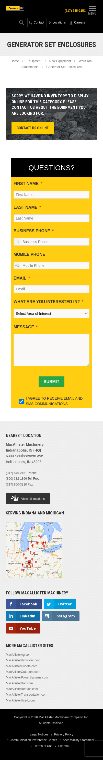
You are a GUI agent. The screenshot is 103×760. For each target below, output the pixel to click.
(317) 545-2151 (75, 11)
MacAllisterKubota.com (21, 666)
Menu (92, 9)
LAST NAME (25, 207)
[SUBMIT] (51, 381)
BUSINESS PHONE (32, 231)
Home (15, 61)
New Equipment (60, 61)
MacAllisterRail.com (19, 683)
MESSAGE (24, 327)
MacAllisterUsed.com (20, 700)
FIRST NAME (26, 183)
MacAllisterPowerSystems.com (27, 677)
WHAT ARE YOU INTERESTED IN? (47, 302)
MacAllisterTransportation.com (26, 694)
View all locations (28, 498)
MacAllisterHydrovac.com (23, 660)
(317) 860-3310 (16, 484)
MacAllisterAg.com (18, 655)
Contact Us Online (33, 128)
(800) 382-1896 (16, 478)
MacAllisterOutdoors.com (23, 672)
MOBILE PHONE (29, 254)
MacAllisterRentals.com (22, 689)
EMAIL (20, 278)
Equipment (34, 61)
